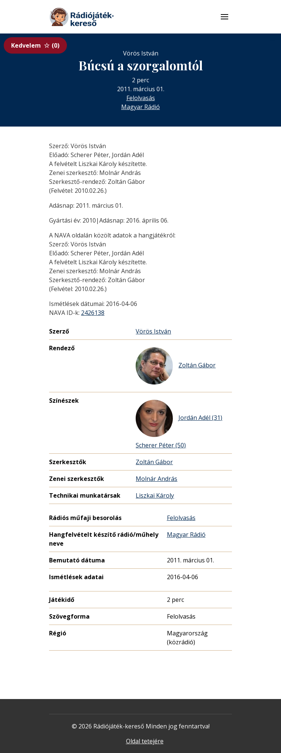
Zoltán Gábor (176, 366)
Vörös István (153, 331)
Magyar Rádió (140, 107)
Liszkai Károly (155, 495)
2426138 (92, 313)
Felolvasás (140, 98)
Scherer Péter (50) (161, 445)
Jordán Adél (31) (179, 418)
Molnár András (156, 479)
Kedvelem (35, 45)
